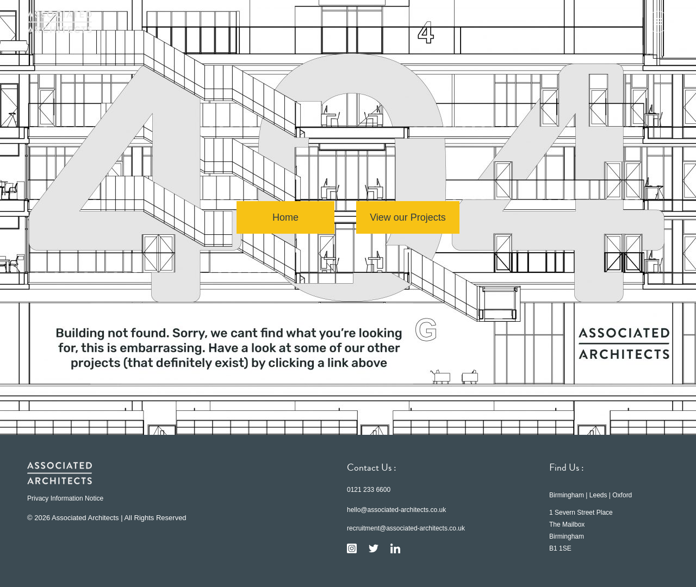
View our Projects (408, 217)
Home (285, 217)
